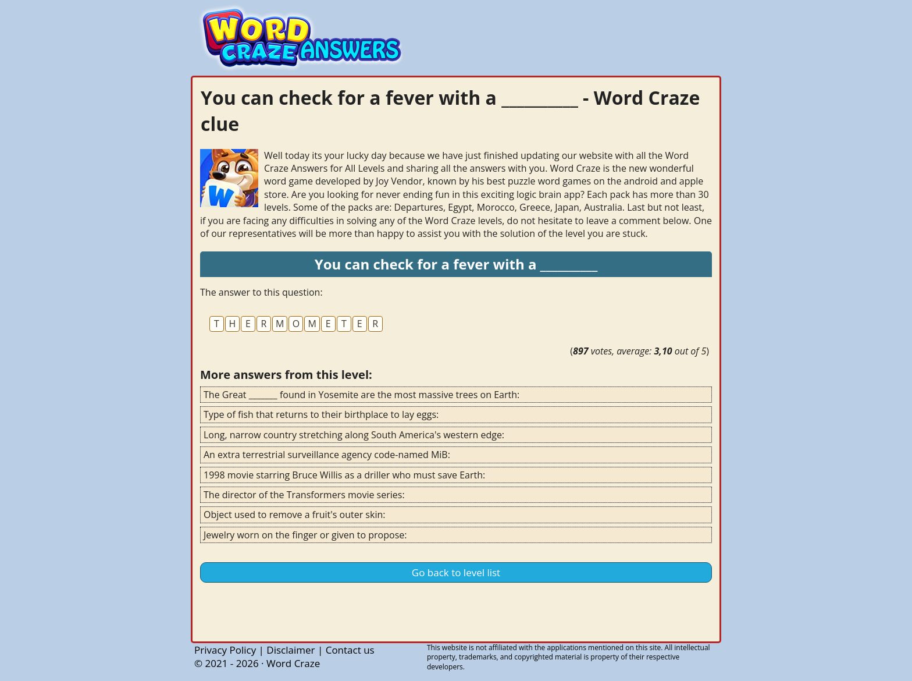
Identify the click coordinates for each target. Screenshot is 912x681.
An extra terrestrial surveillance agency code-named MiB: (327, 454)
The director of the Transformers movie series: (304, 494)
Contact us (350, 650)
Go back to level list (456, 572)
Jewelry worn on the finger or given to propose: (305, 535)
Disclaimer (290, 650)
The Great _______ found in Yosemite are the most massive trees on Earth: (361, 394)
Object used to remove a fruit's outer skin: (294, 514)
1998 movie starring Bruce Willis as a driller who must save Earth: (344, 475)
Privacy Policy (225, 650)
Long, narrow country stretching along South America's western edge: (354, 434)
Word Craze (293, 663)
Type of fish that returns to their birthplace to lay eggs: (321, 414)
